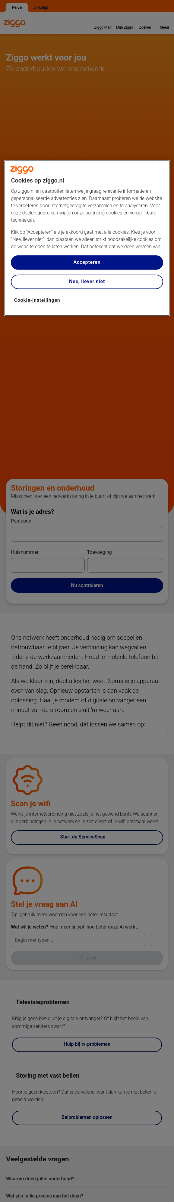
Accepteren (86, 262)
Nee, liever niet (87, 281)
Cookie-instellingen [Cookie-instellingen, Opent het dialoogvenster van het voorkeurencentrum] (37, 300)
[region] (86, 238)
